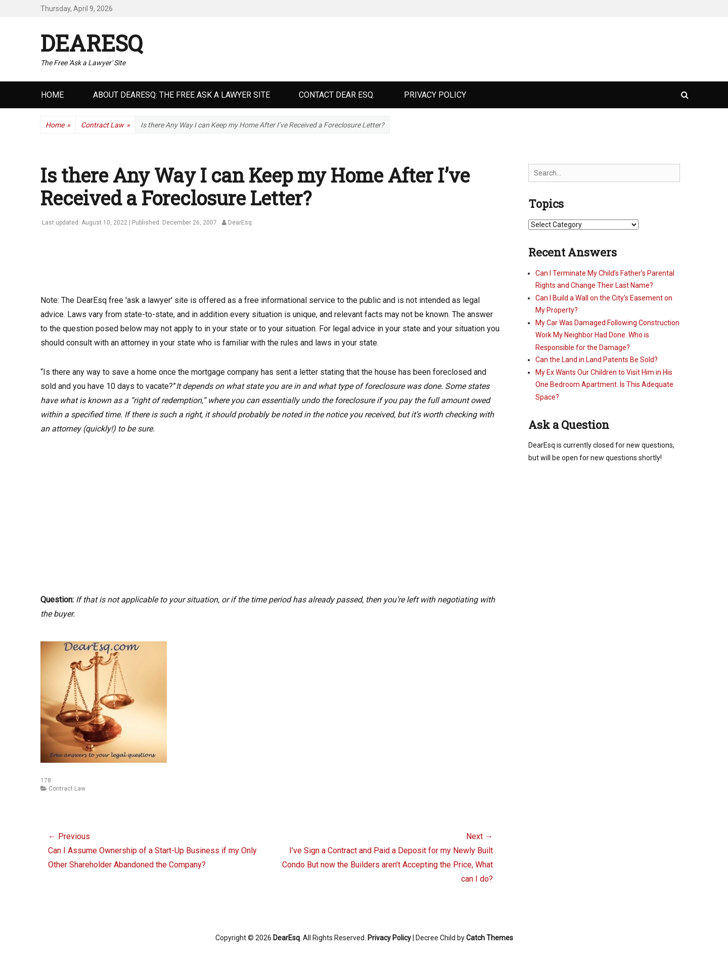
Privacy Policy (435, 95)
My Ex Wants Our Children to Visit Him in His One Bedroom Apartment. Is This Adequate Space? (604, 384)
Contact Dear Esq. (337, 95)
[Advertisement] (224, 266)
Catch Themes (489, 938)
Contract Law (105, 125)
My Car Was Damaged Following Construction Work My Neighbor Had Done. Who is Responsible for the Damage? (607, 335)
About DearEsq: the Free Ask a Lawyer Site (181, 95)
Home (52, 95)
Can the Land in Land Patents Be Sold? (596, 360)
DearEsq (91, 43)
